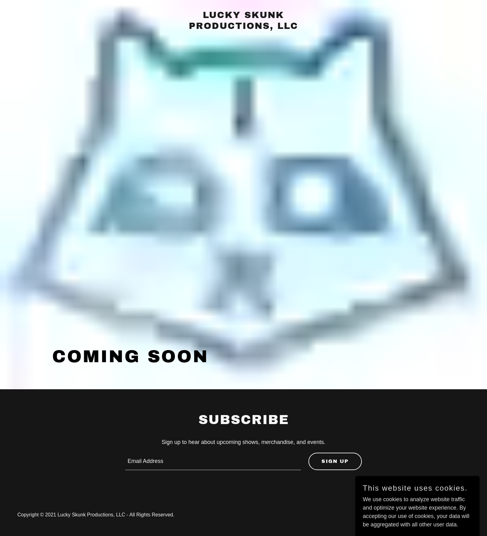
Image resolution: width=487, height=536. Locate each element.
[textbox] (213, 461)
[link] (243, 27)
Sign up (335, 461)
